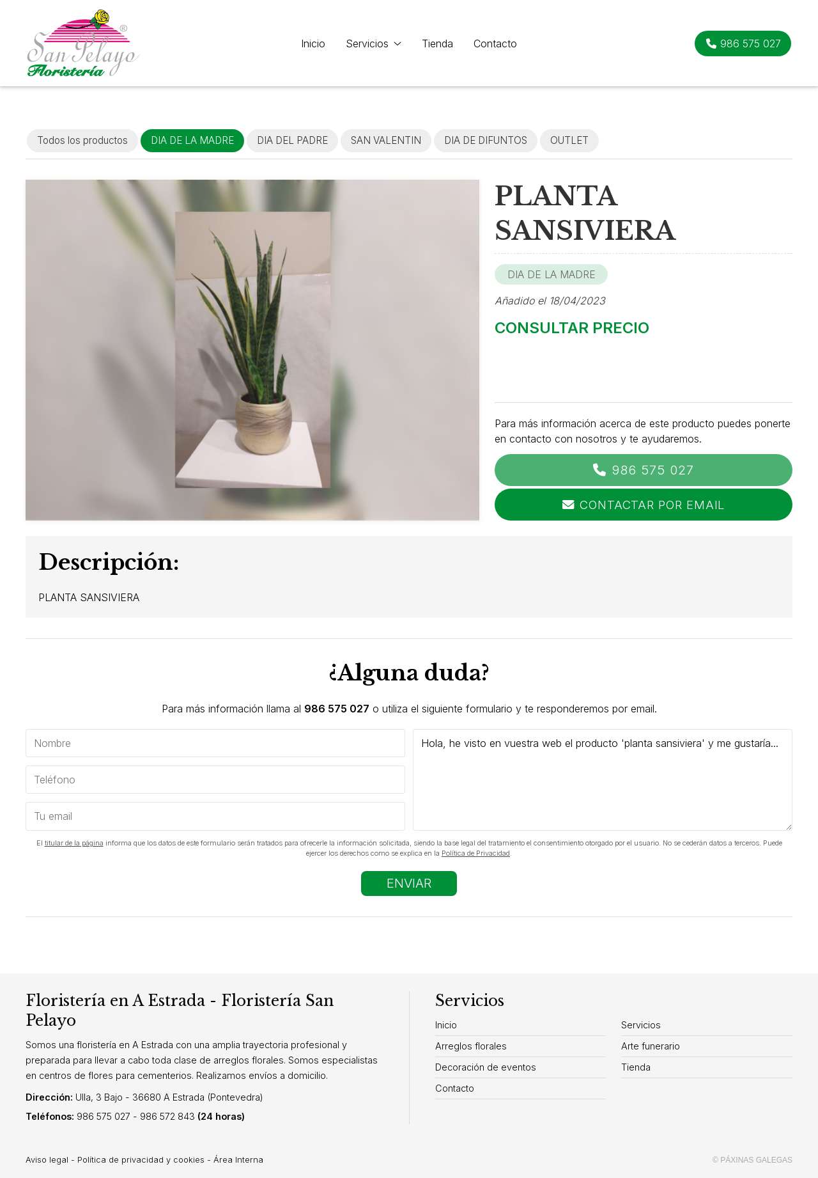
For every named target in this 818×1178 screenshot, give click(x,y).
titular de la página (74, 842)
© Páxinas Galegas (752, 1160)
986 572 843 (167, 1116)
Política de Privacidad (476, 853)
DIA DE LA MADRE (551, 274)
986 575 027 (653, 470)
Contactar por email (652, 505)
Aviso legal (47, 1160)
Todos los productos (82, 140)
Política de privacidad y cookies (140, 1160)
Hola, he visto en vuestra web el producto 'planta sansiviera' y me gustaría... (602, 780)
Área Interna (238, 1160)
